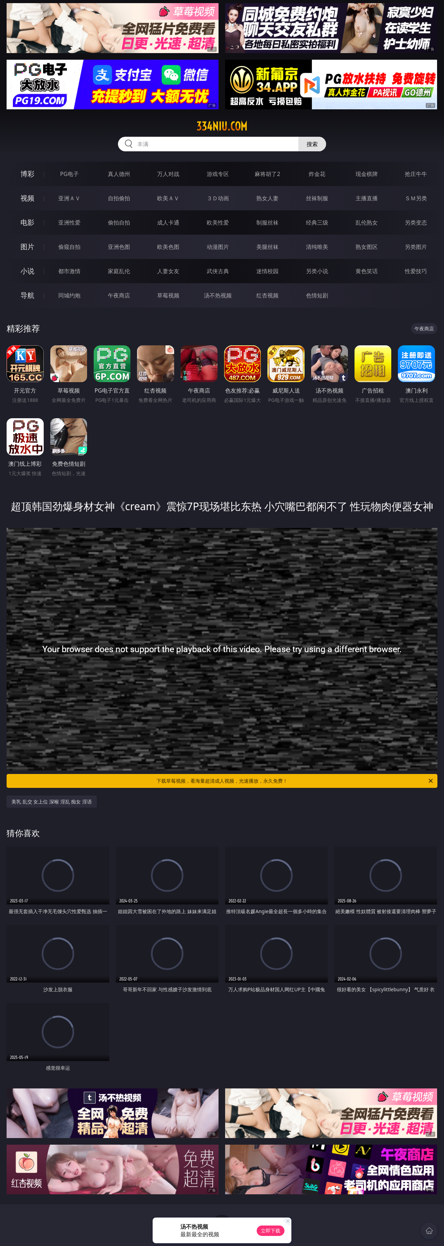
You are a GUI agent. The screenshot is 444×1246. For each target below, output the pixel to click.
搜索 (312, 144)
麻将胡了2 (267, 174)
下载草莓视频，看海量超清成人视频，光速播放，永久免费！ (295, 781)
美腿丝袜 (267, 247)
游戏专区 (218, 174)
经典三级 (317, 222)
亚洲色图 (119, 247)
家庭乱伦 (119, 271)
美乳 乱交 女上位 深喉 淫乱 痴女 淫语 (51, 801)
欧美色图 (168, 247)
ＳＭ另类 (416, 198)
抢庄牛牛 (416, 174)
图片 (27, 246)
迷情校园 (267, 271)
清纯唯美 (317, 247)
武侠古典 (218, 271)
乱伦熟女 (367, 222)
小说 (27, 271)
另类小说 (317, 271)
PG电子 (69, 174)
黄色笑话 (367, 271)
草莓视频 (168, 295)
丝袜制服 (317, 198)
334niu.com (221, 126)
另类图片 (416, 247)
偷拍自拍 (119, 222)
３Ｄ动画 (218, 198)
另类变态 (416, 222)
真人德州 (119, 174)
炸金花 (317, 174)
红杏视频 (267, 295)
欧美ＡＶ (168, 198)
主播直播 (367, 198)
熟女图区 (367, 247)
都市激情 (69, 271)
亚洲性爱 (69, 222)
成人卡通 (168, 222)
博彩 (27, 173)
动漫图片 (218, 247)
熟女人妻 (267, 198)
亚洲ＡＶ (69, 198)
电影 (27, 222)
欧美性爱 (218, 222)
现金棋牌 (367, 174)
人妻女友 (168, 271)
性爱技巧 (416, 271)
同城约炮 (69, 295)
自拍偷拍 (119, 198)
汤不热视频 (218, 295)
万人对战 (168, 174)
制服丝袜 (267, 222)
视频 (27, 198)
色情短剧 (317, 295)
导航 (27, 295)
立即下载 (270, 1230)
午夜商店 (119, 295)
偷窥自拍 (69, 247)
